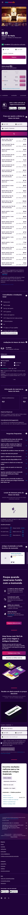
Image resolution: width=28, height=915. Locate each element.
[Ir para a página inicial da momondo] (10, 2)
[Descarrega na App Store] (22, 108)
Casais (4, 365)
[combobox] (8, 357)
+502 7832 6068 (6, 42)
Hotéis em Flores (7, 795)
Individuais (18, 362)
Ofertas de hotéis (7, 834)
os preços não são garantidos (12, 818)
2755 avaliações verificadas (17, 44)
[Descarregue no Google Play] (5, 891)
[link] (14, 623)
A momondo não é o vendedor (14, 823)
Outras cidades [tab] (7, 777)
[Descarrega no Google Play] (13, 108)
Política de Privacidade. (5, 753)
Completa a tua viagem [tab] (9, 788)
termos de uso (20, 752)
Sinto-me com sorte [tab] (8, 784)
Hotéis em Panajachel (8, 797)
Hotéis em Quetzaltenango (9, 801)
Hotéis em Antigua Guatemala (19, 835)
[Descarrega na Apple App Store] (14, 891)
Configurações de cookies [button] (7, 284)
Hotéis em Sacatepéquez (6, 835)
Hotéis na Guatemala (17, 834)
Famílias (17, 365)
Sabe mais (4, 274)
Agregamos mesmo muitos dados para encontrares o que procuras (14, 825)
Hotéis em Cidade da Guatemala (10, 799)
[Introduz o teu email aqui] (15, 737)
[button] (2, 2)
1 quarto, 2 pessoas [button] (8, 53)
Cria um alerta (10, 614)
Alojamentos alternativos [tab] (10, 781)
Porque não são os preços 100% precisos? (14, 828)
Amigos (4, 362)
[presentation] (22, 108)
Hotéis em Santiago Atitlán (9, 803)
